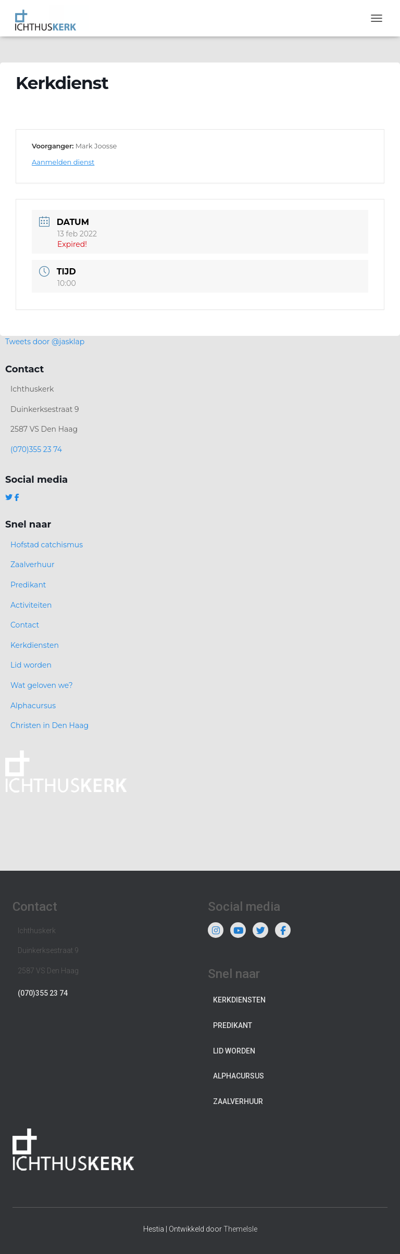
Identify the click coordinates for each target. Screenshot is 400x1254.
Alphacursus (33, 705)
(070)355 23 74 (36, 449)
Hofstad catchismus (46, 544)
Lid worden (31, 665)
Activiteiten (31, 605)
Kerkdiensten (34, 645)
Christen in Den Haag (49, 725)
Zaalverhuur (32, 564)
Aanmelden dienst (63, 162)
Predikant (28, 585)
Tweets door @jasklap (44, 341)
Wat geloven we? (41, 685)
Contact (24, 625)
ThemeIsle (240, 1229)
